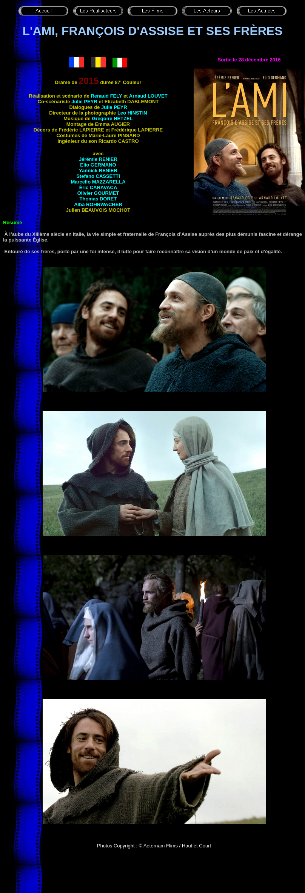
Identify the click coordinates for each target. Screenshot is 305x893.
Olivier (98, 193)
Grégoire (112, 118)
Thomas (98, 199)
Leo (132, 113)
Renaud (106, 96)
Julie (84, 101)
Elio (98, 165)
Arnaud (148, 96)
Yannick (98, 170)
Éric (98, 187)
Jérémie (98, 159)
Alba (98, 204)
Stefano (98, 176)
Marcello (98, 182)
